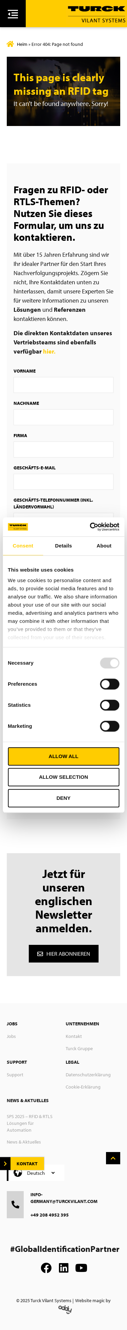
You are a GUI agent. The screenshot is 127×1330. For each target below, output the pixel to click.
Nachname (26, 403)
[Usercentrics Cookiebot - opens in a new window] (90, 526)
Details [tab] (63, 546)
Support (15, 1075)
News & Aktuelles (24, 1142)
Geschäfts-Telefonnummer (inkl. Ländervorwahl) (53, 503)
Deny (64, 798)
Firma (20, 435)
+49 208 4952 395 (49, 1215)
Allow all (64, 756)
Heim (22, 44)
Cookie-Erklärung (83, 1087)
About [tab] (104, 546)
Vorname (25, 371)
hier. (49, 351)
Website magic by (93, 1300)
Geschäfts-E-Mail (35, 468)
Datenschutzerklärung (88, 1075)
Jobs (11, 1036)
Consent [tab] (23, 546)
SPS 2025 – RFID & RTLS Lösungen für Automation (29, 1123)
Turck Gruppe (79, 1048)
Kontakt (74, 1036)
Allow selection (63, 777)
